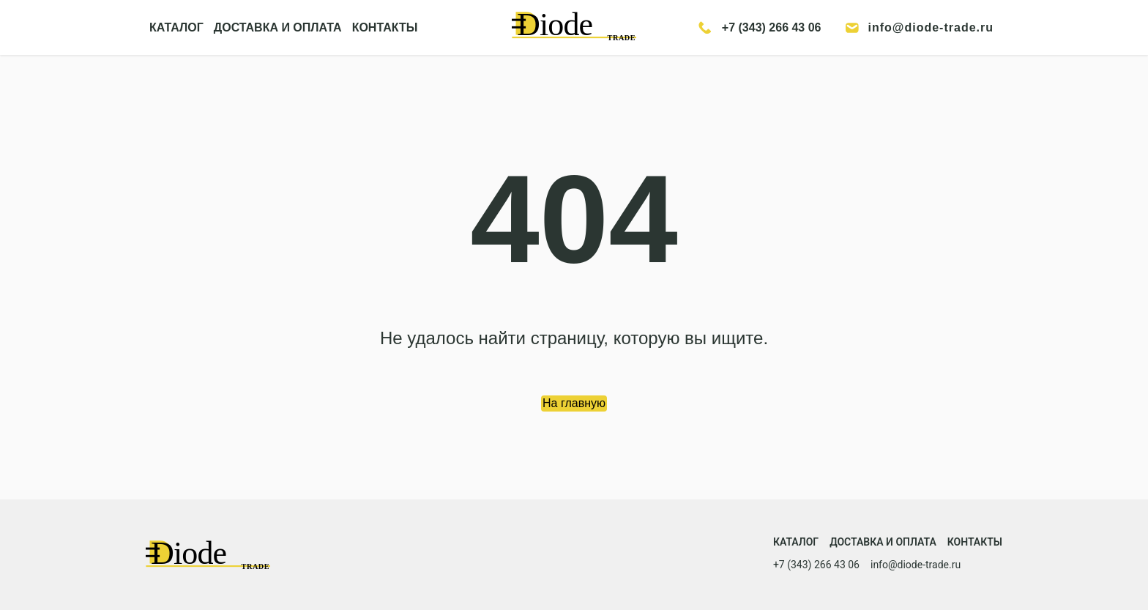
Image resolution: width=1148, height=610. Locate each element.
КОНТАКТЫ (385, 27)
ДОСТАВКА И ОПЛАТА (278, 27)
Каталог (796, 542)
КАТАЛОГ (176, 27)
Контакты (974, 542)
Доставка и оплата (883, 542)
